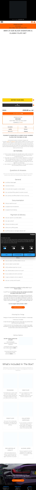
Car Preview (17, 97)
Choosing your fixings (18, 306)
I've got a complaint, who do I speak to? (14, 269)
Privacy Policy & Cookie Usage (27, 487)
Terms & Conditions (19, 487)
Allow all (29, 254)
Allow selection (18, 254)
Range (6, 481)
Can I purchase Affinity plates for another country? (16, 184)
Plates (6, 483)
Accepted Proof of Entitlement (12, 198)
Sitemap (14, 487)
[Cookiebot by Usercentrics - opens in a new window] (31, 234)
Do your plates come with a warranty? (13, 265)
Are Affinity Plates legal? (10, 174)
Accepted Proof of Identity (11, 201)
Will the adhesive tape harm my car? (13, 259)
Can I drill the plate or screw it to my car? (14, 262)
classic (8, 133)
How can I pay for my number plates (13, 209)
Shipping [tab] (26, 123)
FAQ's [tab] (26, 118)
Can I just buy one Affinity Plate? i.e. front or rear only (17, 187)
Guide (17, 481)
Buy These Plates (17, 105)
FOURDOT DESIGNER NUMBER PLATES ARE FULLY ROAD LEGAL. (18, 280)
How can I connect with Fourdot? (12, 272)
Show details (31, 251)
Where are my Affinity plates (11, 219)
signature (13, 133)
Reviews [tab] (25, 121)
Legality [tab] (10, 121)
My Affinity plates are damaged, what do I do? (15, 222)
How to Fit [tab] (10, 123)
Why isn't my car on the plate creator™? (14, 230)
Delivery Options (18, 327)
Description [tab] (10, 118)
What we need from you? (10, 195)
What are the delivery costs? (11, 216)
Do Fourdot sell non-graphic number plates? (15, 180)
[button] (18, 174)
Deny (7, 254)
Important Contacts (9, 177)
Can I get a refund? (9, 212)
